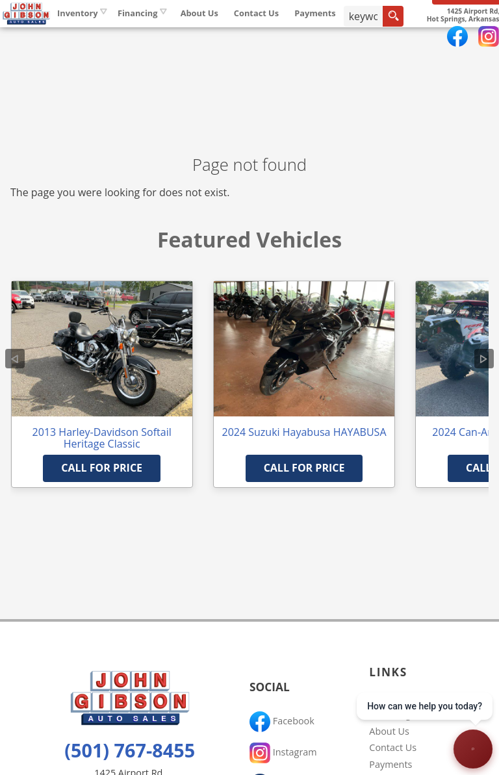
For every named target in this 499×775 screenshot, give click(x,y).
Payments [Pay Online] (390, 38)
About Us (389, 731)
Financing (390, 714)
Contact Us (392, 747)
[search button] (465, 41)
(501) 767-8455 (129, 750)
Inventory (152, 38)
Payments (390, 764)
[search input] (436, 41)
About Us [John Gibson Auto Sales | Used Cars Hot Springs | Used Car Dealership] (273, 38)
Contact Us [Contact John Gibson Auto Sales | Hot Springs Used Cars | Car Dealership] (330, 38)
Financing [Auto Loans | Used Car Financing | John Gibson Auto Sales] (212, 38)
